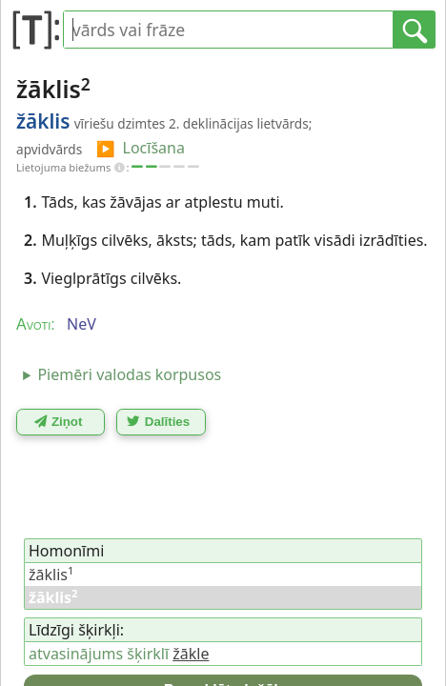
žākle (190, 653)
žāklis (51, 574)
